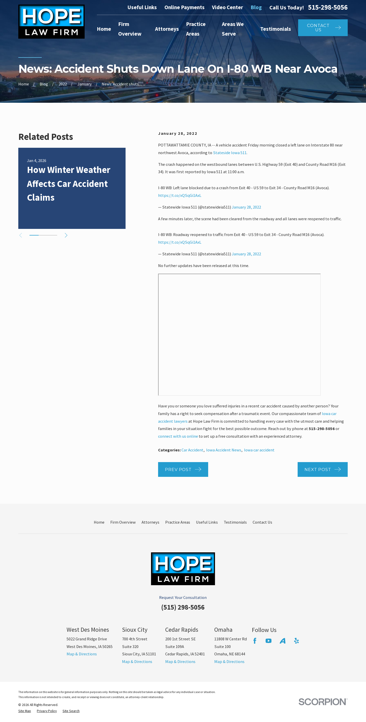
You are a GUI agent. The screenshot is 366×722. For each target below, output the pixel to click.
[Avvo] (282, 641)
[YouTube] (268, 641)
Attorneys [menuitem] (167, 28)
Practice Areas (177, 522)
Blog (256, 7)
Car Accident (192, 449)
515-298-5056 (328, 7)
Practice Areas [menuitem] (196, 29)
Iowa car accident (259, 449)
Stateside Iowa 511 (230, 152)
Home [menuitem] (104, 28)
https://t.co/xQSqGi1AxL (179, 195)
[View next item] (66, 235)
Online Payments (184, 7)
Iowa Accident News (223, 449)
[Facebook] (255, 641)
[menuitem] (24, 711)
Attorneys (150, 522)
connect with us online (178, 436)
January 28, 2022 (246, 207)
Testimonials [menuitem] (275, 28)
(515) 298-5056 (183, 607)
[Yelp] (296, 641)
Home (99, 522)
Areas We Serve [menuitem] (233, 29)
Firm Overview (123, 522)
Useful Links (142, 7)
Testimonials (235, 522)
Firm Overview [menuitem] (130, 29)
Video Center (227, 7)
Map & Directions (82, 653)
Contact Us (262, 522)
